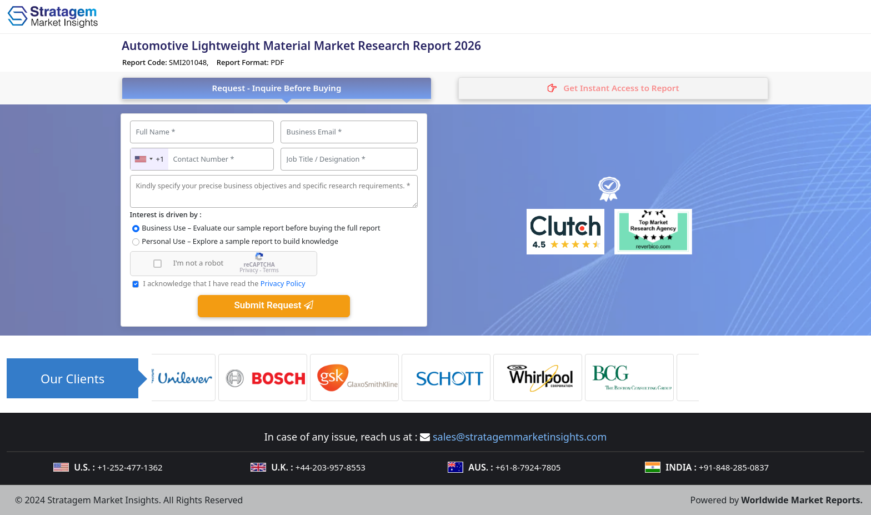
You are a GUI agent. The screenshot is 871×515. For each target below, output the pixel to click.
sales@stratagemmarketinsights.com (520, 436)
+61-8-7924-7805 (527, 467)
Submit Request (273, 305)
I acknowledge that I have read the (224, 283)
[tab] (613, 88)
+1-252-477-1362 (129, 467)
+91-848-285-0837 (734, 467)
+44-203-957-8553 (331, 467)
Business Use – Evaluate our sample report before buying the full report (261, 228)
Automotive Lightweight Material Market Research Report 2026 (301, 45)
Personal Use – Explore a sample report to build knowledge (240, 241)
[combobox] (150, 159)
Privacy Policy (283, 283)
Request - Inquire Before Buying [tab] (277, 87)
